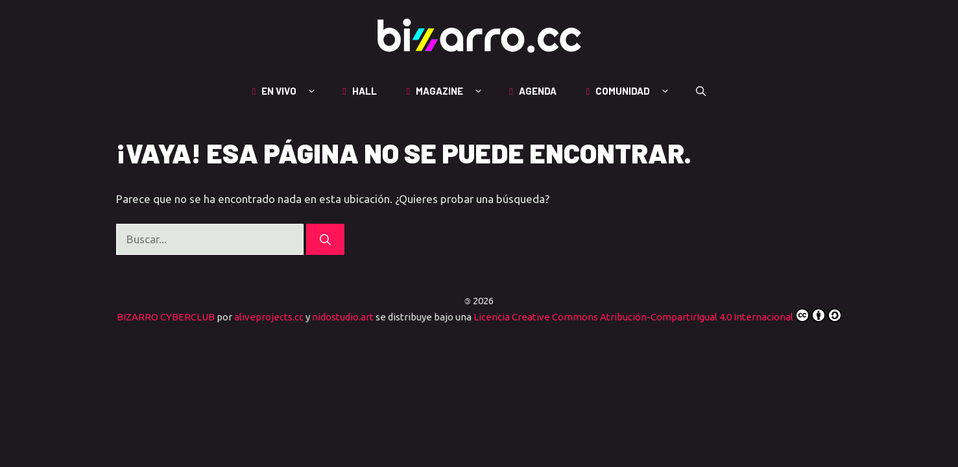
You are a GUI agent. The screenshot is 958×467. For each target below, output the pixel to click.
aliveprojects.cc (269, 316)
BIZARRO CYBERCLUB (166, 316)
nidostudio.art (343, 316)
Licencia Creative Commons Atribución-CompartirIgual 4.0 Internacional (657, 316)
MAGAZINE (451, 90)
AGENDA (534, 91)
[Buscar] (325, 239)
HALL (361, 91)
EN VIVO (290, 90)
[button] (701, 90)
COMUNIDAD (634, 90)
